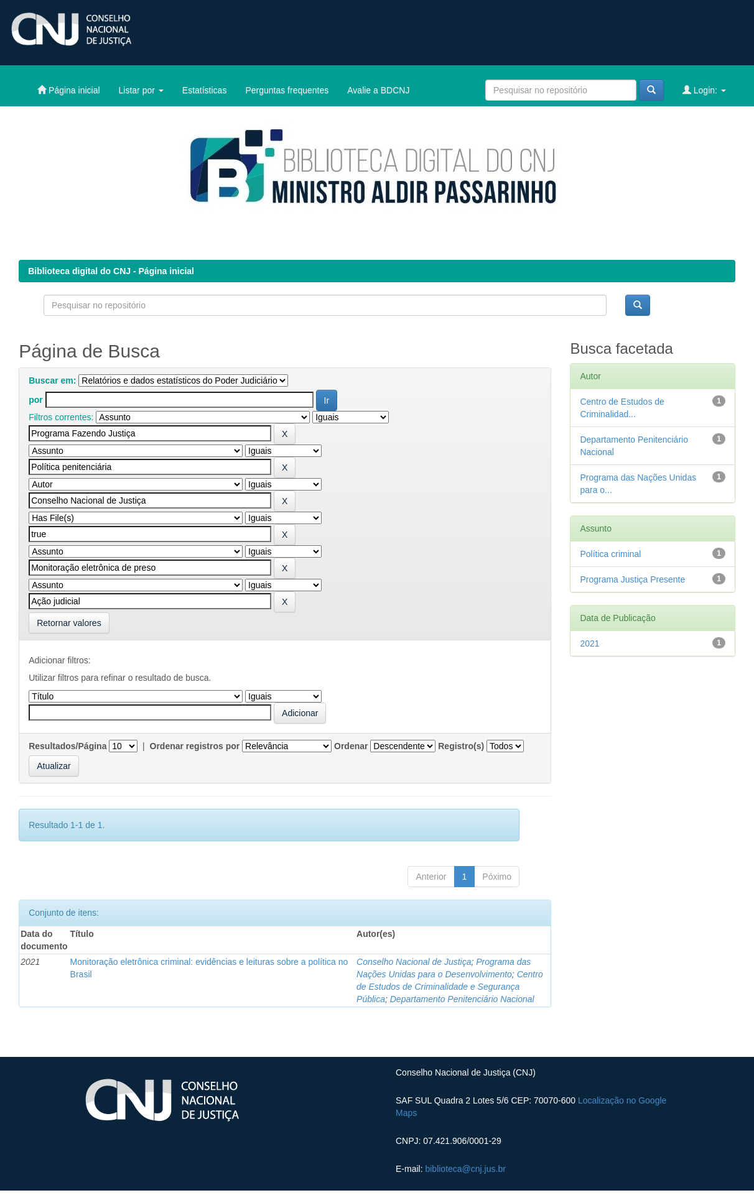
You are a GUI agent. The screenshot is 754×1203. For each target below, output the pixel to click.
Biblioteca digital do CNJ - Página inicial (111, 271)
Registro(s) (461, 746)
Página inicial (68, 90)
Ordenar (351, 746)
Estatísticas (204, 90)
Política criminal (610, 554)
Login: (704, 90)
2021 (589, 643)
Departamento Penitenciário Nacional (462, 999)
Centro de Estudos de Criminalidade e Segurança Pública (449, 986)
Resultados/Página (67, 746)
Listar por (141, 90)
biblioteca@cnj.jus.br (465, 1169)
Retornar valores (69, 623)
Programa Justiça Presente (632, 579)
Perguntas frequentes (286, 90)
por (36, 400)
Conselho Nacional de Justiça (413, 962)
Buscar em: (52, 380)
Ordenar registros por (195, 746)
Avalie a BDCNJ (378, 90)
